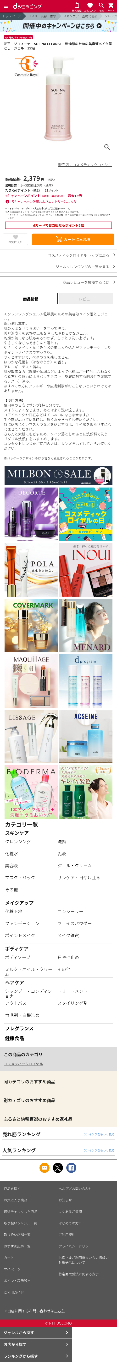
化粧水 (11, 853)
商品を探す (12, 1188)
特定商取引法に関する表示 (79, 1274)
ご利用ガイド (14, 1292)
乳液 (61, 853)
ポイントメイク (20, 935)
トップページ (11, 16)
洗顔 (61, 841)
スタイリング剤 (72, 1003)
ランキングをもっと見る (99, 1134)
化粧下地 (13, 911)
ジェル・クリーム (74, 865)
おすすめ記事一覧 (17, 1246)
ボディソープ (17, 957)
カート (9, 1257)
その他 (11, 889)
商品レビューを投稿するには (86, 282)
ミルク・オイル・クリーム (28, 971)
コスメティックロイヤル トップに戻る (78, 255)
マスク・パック (20, 877)
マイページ (12, 1269)
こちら (59, 1310)
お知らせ (65, 1200)
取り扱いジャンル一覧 (20, 1223)
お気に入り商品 (15, 1200)
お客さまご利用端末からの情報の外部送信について (84, 1260)
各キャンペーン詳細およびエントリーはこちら (43, 201)
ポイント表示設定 (17, 1280)
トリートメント (72, 991)
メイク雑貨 (68, 935)
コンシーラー (70, 911)
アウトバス (16, 1003)
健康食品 (14, 1038)
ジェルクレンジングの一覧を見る (82, 266)
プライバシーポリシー (75, 1246)
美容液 (11, 865)
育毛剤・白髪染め (22, 1015)
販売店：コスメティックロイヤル (85, 164)
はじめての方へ (70, 1223)
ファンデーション (22, 923)
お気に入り (15, 242)
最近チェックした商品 (20, 1211)
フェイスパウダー (74, 923)
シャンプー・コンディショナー (28, 993)
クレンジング (18, 841)
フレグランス (19, 1028)
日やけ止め (68, 957)
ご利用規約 (67, 1234)
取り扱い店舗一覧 (17, 1234)
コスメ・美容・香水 (42, 16)
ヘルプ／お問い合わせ (75, 1188)
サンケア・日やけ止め (78, 877)
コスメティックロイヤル (23, 1063)
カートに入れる (73, 239)
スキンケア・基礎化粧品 (80, 16)
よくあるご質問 (70, 1211)
